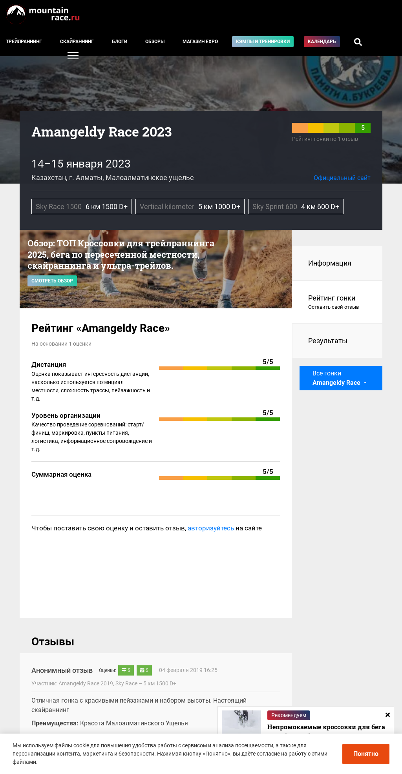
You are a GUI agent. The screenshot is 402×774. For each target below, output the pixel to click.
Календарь (322, 41)
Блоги (119, 41)
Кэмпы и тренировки (263, 41)
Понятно (365, 754)
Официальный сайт (342, 178)
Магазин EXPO (200, 41)
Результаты (327, 341)
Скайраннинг (77, 41)
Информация (329, 263)
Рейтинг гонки (337, 302)
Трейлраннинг (24, 41)
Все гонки (337, 378)
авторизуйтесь (211, 528)
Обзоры (154, 41)
